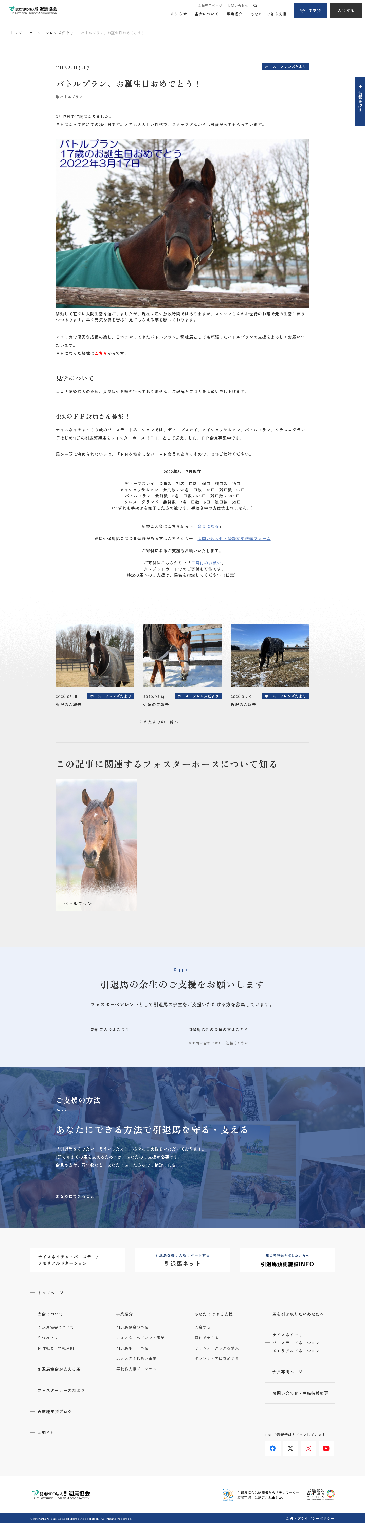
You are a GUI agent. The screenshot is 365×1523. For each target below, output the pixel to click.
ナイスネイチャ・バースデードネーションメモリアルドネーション (296, 1343)
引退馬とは (48, 1337)
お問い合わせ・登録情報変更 (301, 1393)
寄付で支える (207, 1337)
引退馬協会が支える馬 (59, 1369)
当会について (207, 14)
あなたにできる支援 (268, 14)
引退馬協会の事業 (132, 1327)
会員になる (208, 526)
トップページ (51, 1292)
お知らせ (179, 14)
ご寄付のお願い (206, 563)
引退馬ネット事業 (132, 1347)
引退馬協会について (56, 1327)
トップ (16, 32)
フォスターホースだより (61, 1390)
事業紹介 (234, 14)
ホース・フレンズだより (51, 32)
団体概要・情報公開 (56, 1347)
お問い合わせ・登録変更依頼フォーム (233, 538)
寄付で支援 (310, 10)
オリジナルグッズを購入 (217, 1347)
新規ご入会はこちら (110, 1029)
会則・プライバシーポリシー (310, 1517)
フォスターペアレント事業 (140, 1337)
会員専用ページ (210, 5)
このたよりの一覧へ (158, 722)
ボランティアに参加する (217, 1358)
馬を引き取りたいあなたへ (299, 1313)
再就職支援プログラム (136, 1368)
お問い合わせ (237, 5)
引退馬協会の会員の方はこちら (218, 1029)
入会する (346, 10)
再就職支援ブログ (55, 1411)
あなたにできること (75, 1196)
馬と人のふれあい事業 (136, 1358)
